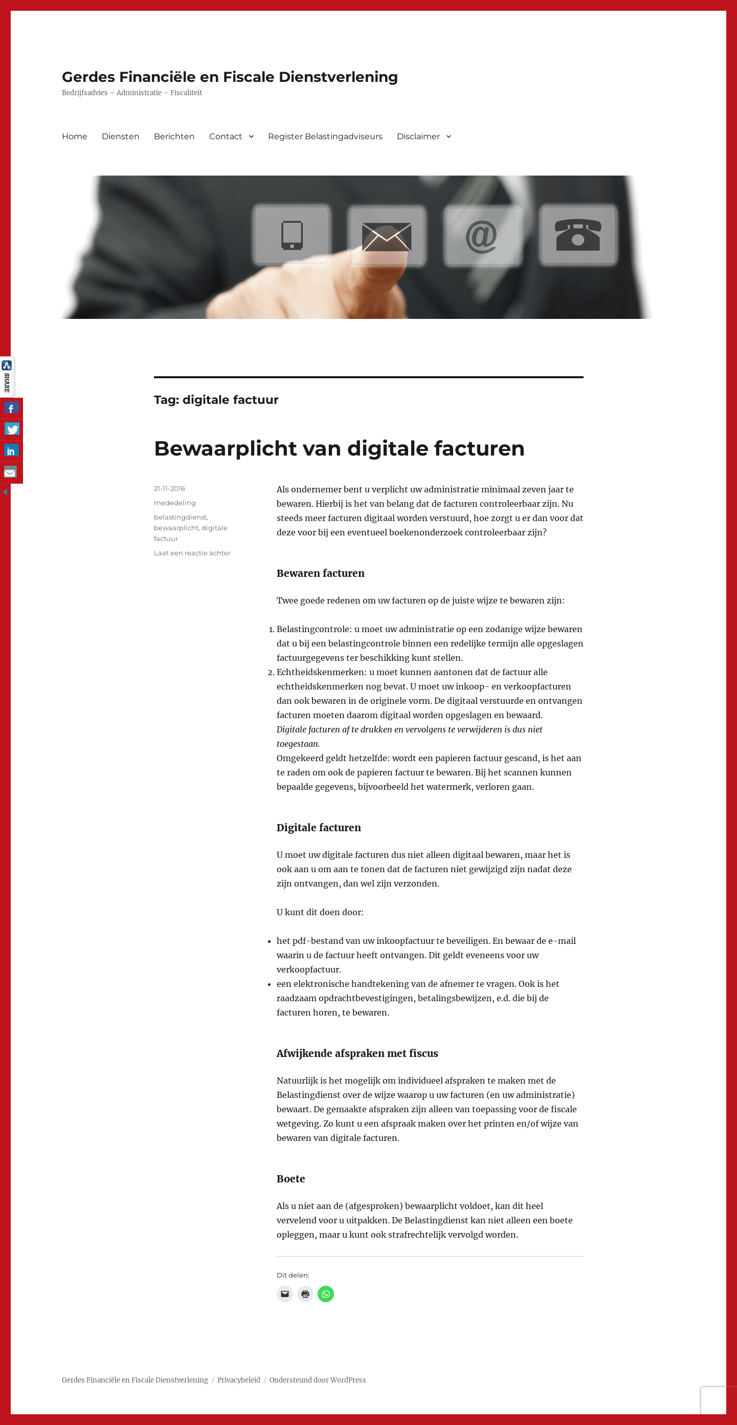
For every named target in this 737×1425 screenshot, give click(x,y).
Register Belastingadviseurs (325, 136)
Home (74, 136)
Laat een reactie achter (192, 553)
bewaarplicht (176, 528)
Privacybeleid (238, 1380)
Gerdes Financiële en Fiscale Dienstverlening (230, 76)
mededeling (175, 503)
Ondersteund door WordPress (318, 1380)
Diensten (121, 136)
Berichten (174, 136)
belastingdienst (180, 517)
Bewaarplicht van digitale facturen (339, 448)
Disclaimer (418, 136)
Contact (225, 136)
